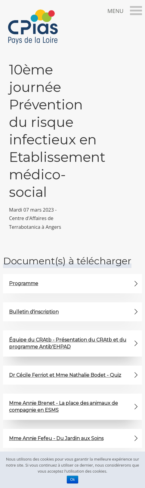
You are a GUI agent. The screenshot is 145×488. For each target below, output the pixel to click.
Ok (72, 479)
